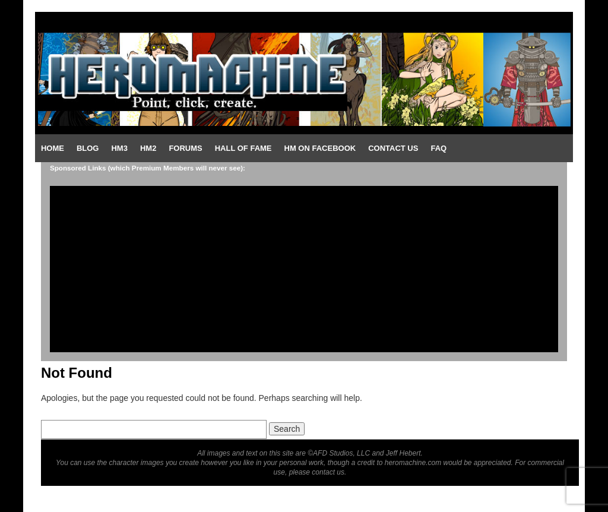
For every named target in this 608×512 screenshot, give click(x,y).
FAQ (438, 148)
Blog (88, 148)
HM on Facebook (320, 148)
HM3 (119, 148)
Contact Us (393, 148)
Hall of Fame (243, 148)
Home (52, 148)
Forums (185, 148)
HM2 (148, 148)
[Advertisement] (304, 269)
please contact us (316, 472)
